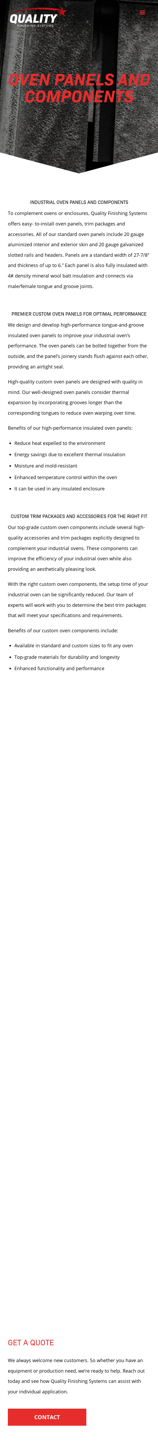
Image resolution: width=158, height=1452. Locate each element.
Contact (47, 1417)
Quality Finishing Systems (37, 17)
